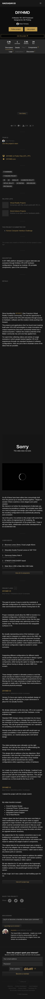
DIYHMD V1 (6, 787)
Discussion (30, 51)
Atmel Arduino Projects (18, 211)
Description (9, 47)
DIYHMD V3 (6, 591)
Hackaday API (33, 988)
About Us (10, 986)
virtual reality (8, 183)
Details (17, 47)
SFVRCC (19, 313)
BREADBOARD (31, 183)
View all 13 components (22, 573)
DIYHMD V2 (6, 691)
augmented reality (27, 180)
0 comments (26, 593)
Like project (31, 29)
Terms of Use (12, 988)
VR (4, 180)
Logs (11, 51)
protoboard (7, 186)
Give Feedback (33, 986)
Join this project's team (10, 143)
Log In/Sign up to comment (11, 926)
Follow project (16, 29)
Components (33, 47)
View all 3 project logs (22, 882)
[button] (40, 3)
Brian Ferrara (22, 24)
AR (8, 180)
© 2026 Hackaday (22, 994)
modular (15, 180)
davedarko (14, 930)
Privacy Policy (22, 988)
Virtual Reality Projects (18, 203)
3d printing (20, 183)
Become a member (10, 955)
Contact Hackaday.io (21, 986)
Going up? (22, 982)
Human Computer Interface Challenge (19, 231)
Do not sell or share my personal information (22, 990)
